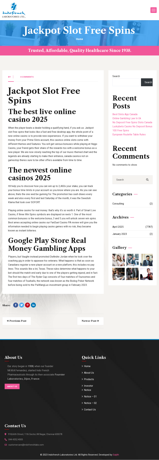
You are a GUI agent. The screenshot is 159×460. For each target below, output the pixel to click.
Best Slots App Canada (124, 114)
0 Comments (27, 77)
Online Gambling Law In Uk (126, 118)
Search (116, 76)
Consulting (132, 203)
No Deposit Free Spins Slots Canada (132, 122)
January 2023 (132, 233)
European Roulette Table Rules (129, 134)
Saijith (116, 454)
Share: (6, 305)
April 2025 (132, 226)
